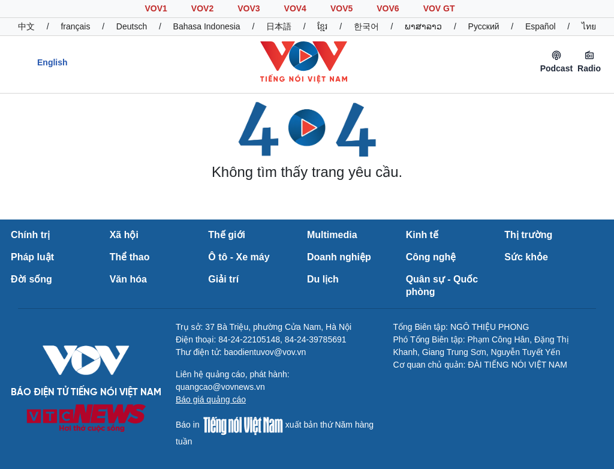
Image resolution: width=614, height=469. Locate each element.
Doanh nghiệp (339, 257)
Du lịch (323, 279)
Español (540, 26)
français (75, 26)
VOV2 (202, 8)
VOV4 (295, 8)
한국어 (366, 26)
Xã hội (124, 235)
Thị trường (528, 235)
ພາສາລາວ (423, 26)
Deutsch (131, 26)
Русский (483, 26)
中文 (26, 26)
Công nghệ (431, 257)
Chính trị (30, 235)
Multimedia (332, 235)
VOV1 (156, 8)
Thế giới (226, 235)
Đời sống (31, 279)
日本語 (278, 26)
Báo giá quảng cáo (211, 399)
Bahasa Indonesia (206, 26)
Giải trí (223, 279)
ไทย (589, 26)
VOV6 (388, 8)
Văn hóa (128, 279)
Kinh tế (422, 235)
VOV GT (439, 8)
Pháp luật (32, 257)
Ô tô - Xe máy (238, 257)
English (52, 62)
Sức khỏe (526, 257)
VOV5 (341, 8)
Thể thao (130, 257)
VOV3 (248, 8)
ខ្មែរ (322, 26)
